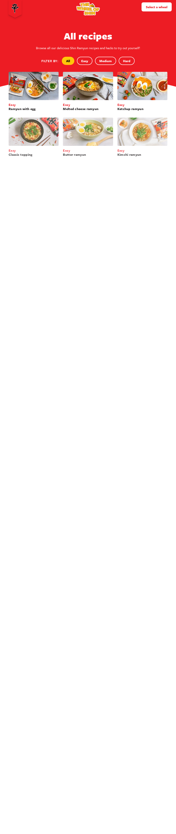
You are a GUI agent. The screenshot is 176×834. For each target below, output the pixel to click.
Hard (126, 60)
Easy (84, 60)
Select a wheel (156, 7)
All (68, 60)
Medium (105, 60)
